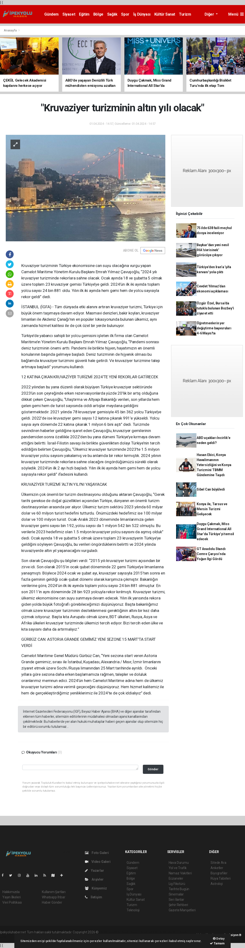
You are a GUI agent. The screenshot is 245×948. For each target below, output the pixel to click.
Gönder (153, 769)
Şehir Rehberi (178, 905)
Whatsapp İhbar (53, 897)
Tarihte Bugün (179, 889)
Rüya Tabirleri (220, 878)
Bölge (98, 14)
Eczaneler (176, 878)
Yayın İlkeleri (11, 897)
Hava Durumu (179, 863)
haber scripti (148, 932)
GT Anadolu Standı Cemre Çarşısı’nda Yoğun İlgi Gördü (211, 554)
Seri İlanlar (176, 899)
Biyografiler (219, 873)
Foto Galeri (97, 853)
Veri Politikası (12, 902)
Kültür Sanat (164, 14)
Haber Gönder (52, 902)
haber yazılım (168, 932)
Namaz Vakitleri (180, 873)
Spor (125, 14)
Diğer (210, 14)
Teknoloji (133, 910)
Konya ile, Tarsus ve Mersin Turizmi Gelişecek (212, 509)
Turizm (185, 14)
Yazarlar (94, 870)
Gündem (51, 14)
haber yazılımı (109, 932)
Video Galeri (97, 862)
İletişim (93, 897)
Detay (219, 938)
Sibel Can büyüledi (211, 489)
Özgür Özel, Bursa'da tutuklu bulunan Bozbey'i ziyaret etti (215, 308)
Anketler (217, 868)
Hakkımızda (11, 892)
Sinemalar (176, 894)
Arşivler (94, 879)
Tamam (217, 943)
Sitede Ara (218, 863)
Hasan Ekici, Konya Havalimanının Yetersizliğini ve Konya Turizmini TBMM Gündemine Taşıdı (214, 465)
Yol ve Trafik (178, 868)
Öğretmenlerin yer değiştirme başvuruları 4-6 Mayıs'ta (214, 328)
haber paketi (129, 932)
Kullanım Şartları (54, 892)
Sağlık (112, 14)
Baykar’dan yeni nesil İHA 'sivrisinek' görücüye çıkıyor (213, 250)
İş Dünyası (141, 14)
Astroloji (217, 884)
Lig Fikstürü (177, 884)
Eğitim (84, 14)
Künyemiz (96, 888)
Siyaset (68, 14)
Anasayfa (10, 30)
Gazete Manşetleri (182, 910)
